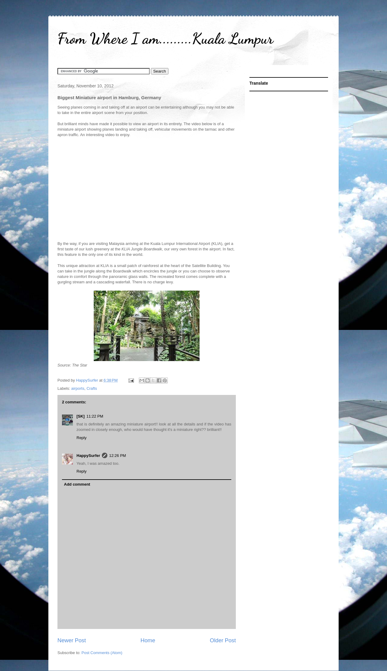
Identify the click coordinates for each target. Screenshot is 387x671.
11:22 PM (94, 416)
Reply (81, 437)
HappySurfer (88, 455)
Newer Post (71, 640)
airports (77, 388)
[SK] (80, 416)
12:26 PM (117, 455)
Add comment (77, 484)
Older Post (223, 640)
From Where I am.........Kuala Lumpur (165, 38)
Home (148, 640)
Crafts (91, 388)
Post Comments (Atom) (102, 652)
